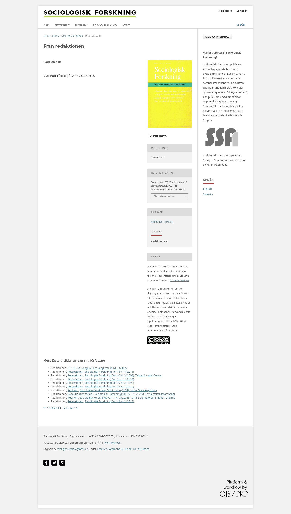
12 (71, 407)
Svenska (208, 194)
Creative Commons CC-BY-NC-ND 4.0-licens (123, 449)
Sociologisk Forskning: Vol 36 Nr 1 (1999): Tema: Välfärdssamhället (135, 394)
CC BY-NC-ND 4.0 (179, 280)
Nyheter (81, 24)
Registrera (225, 10)
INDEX (72, 368)
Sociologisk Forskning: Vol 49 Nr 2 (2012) (109, 401)
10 (63, 407)
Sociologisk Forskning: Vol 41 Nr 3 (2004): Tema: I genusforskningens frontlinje (127, 397)
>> (76, 407)
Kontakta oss (112, 442)
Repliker (73, 390)
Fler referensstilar (164, 196)
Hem (46, 24)
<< (44, 407)
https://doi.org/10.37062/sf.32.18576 (72, 75)
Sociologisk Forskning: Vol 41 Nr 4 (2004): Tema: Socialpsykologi (118, 390)
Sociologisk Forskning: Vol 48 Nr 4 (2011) (109, 371)
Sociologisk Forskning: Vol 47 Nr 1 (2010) (109, 386)
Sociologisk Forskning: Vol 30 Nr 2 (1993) (109, 382)
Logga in (242, 10)
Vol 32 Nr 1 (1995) (72, 35)
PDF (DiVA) (160, 135)
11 (67, 407)
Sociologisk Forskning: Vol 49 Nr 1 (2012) (102, 368)
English (207, 188)
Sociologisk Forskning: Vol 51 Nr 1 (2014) (109, 379)
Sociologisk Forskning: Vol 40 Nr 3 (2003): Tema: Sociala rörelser (123, 375)
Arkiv (55, 35)
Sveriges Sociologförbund (72, 449)
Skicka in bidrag (105, 24)
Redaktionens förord (80, 394)
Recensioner (75, 371)
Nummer (61, 24)
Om (125, 24)
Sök (241, 24)
